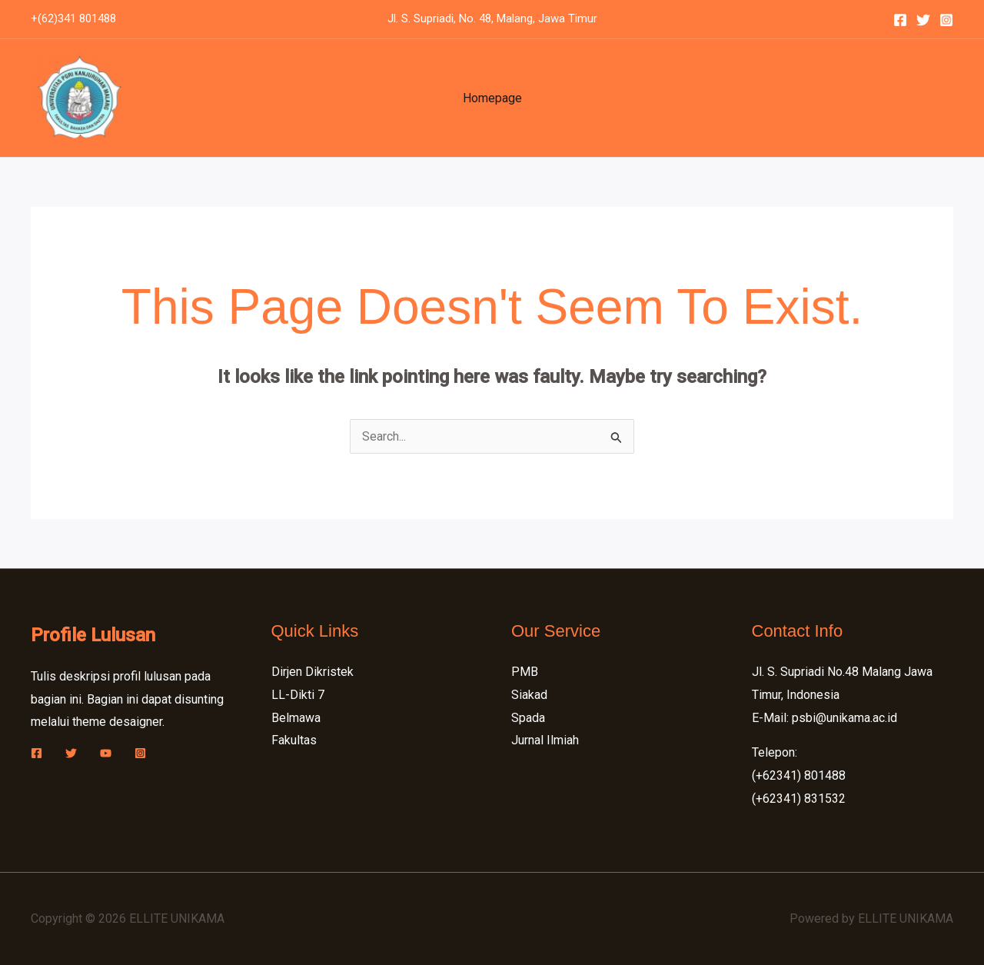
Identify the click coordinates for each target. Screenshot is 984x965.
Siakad (529, 694)
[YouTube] (105, 753)
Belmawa (296, 717)
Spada (528, 717)
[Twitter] (923, 20)
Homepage (492, 98)
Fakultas (294, 740)
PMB (524, 671)
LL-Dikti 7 (297, 694)
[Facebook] (900, 20)
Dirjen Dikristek (312, 671)
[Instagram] (946, 20)
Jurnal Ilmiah (545, 740)
